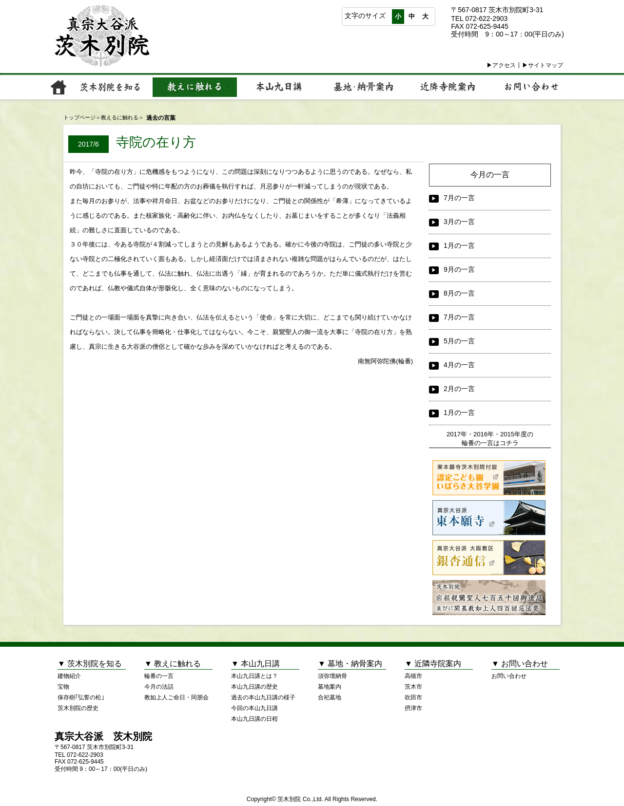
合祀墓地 (329, 697)
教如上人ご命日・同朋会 (176, 697)
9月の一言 (452, 269)
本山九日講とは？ (254, 676)
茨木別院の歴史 (78, 708)
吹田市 (413, 697)
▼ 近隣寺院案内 (433, 663)
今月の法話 (159, 686)
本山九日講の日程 (254, 718)
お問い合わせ (508, 676)
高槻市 (413, 676)
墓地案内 (329, 686)
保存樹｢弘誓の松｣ (81, 697)
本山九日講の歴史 (254, 686)
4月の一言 (452, 365)
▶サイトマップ (542, 65)
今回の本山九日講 (254, 708)
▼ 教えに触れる (172, 663)
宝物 (63, 686)
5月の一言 (452, 341)
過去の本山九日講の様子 (263, 697)
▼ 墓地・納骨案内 (350, 663)
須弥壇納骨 (332, 676)
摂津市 (413, 708)
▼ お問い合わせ (519, 663)
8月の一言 (452, 293)
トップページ (79, 117)
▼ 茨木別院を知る (90, 663)
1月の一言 (452, 246)
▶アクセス (501, 65)
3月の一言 (452, 222)
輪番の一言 (159, 676)
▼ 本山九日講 (255, 663)
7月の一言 (452, 198)
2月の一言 (452, 389)
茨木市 (413, 686)
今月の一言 (489, 174)
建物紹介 (69, 676)
